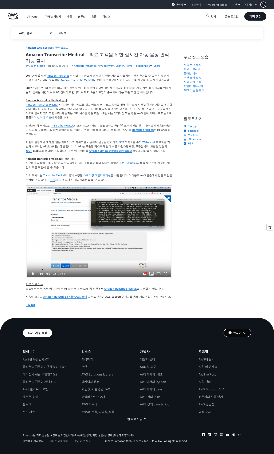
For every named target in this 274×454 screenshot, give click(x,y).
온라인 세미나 (192, 73)
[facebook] (203, 435)
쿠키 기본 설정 (82, 441)
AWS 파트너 (89, 404)
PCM (121, 142)
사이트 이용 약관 (58, 441)
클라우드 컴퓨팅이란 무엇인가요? (44, 366)
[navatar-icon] (263, 5)
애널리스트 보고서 (93, 396)
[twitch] (221, 435)
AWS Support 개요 (211, 389)
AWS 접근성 (206, 404)
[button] (267, 4)
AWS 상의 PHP (150, 396)
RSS (188, 143)
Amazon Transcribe (58, 75)
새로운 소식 (30, 396)
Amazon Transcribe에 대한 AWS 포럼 (65, 296)
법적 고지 (205, 411)
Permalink (141, 65)
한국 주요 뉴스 (192, 64)
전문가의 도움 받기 (211, 396)
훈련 (84, 366)
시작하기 (87, 359)
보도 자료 (29, 411)
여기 (52, 179)
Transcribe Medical (62, 125)
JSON (29, 150)
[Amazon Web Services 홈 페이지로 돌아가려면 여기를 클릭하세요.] (13, 18)
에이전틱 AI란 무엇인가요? (40, 374)
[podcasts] (233, 435)
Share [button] (154, 65)
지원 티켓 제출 (208, 366)
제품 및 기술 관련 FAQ (95, 389)
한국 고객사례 (192, 68)
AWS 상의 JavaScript (154, 404)
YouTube (191, 135)
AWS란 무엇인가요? (36, 359)
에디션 (62, 33)
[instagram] (215, 435)
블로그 (27, 404)
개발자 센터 (147, 359)
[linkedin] (209, 435)
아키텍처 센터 (90, 381)
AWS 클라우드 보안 (35, 389)
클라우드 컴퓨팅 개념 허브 (40, 381)
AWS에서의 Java (151, 389)
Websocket (148, 142)
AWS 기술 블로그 (194, 90)
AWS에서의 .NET (151, 374)
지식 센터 (205, 381)
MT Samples (129, 162)
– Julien (30, 304)
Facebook (191, 130)
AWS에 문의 (206, 359)
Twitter (190, 126)
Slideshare (192, 139)
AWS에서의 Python (153, 381)
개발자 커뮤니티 (193, 86)
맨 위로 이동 (137, 419)
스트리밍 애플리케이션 (97, 175)
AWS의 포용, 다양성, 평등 (98, 411)
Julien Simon (37, 65)
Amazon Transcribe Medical (77, 80)
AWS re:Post (207, 374)
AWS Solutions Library (97, 374)
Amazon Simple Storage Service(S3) (110, 150)
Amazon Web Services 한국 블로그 (47, 47)
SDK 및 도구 (148, 366)
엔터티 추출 (44, 117)
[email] (239, 435)
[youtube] (227, 435)
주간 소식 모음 (192, 77)
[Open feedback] (269, 227)
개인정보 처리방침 (33, 441)
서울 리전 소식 (192, 81)
